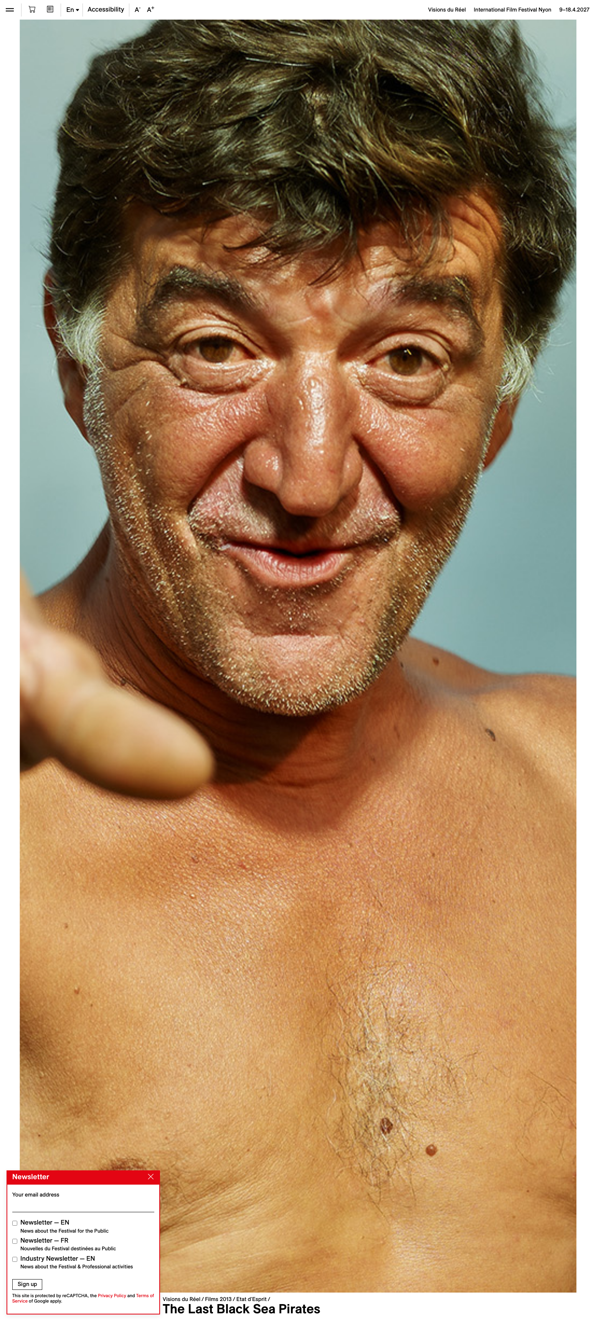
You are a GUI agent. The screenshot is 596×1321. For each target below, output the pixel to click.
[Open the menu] (10, 10)
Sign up (27, 1284)
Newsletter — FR (68, 1244)
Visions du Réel (181, 1299)
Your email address (35, 1194)
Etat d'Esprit (251, 1299)
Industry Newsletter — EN (76, 1262)
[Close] (149, 1177)
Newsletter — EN (64, 1226)
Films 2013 (218, 1299)
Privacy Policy (112, 1295)
